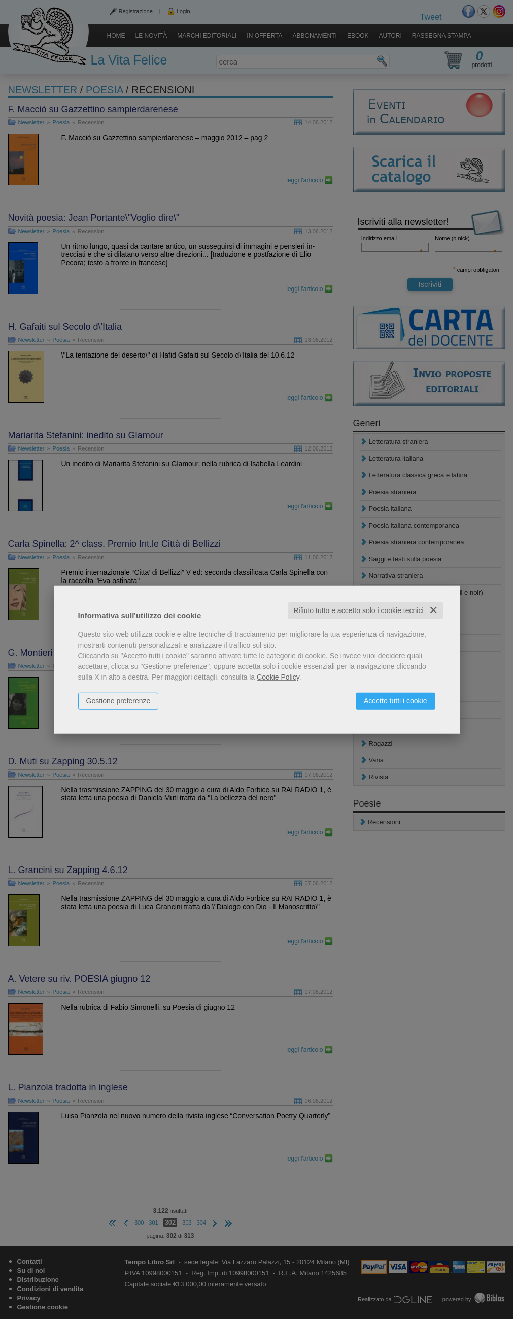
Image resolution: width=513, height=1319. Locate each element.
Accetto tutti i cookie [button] (395, 701)
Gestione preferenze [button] (118, 701)
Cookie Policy (278, 677)
